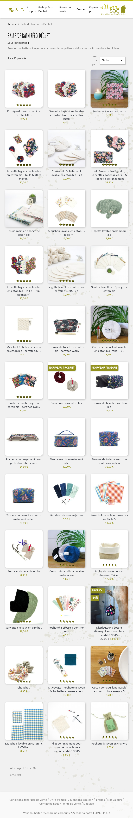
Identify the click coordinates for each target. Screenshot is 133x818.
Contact (81, 9)
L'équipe (88, 803)
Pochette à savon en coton (109, 111)
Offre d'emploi (58, 800)
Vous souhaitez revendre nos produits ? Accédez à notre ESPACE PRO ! (66, 813)
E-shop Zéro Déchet (45, 9)
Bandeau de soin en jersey (66, 515)
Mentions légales (81, 800)
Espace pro (93, 9)
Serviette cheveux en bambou (23, 627)
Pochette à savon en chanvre (109, 743)
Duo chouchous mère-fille (66, 403)
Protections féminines (105, 48)
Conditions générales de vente (28, 800)
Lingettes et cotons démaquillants (53, 48)
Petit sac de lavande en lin (24, 571)
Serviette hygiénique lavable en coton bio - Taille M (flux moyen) (24, 175)
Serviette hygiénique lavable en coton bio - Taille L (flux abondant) (24, 291)
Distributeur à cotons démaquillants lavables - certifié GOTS (109, 631)
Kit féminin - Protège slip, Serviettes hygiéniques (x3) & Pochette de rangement (109, 175)
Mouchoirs (83, 48)
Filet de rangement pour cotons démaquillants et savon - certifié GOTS (66, 747)
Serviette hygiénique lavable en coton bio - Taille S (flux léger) (66, 115)
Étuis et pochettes (19, 48)
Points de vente (65, 9)
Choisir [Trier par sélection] (113, 61)
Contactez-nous (49, 803)
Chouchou (23, 687)
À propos (31, 9)
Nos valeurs (115, 800)
